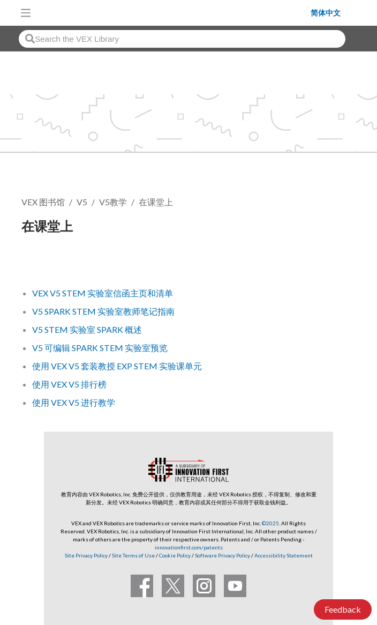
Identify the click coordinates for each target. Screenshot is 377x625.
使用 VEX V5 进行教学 (73, 402)
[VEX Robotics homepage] (173, 12)
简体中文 (326, 13)
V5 (82, 202)
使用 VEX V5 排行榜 (69, 384)
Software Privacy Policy (222, 555)
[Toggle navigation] (26, 12)
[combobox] (182, 39)
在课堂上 (156, 202)
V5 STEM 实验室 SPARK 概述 (87, 329)
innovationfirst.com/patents (189, 547)
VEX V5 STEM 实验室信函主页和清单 (102, 293)
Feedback (343, 609)
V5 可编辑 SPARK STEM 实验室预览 (100, 348)
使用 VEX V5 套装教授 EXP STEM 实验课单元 (117, 366)
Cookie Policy (175, 555)
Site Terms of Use (133, 555)
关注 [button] (36, 262)
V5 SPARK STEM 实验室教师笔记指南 (103, 311)
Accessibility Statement (283, 555)
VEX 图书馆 (43, 202)
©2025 (270, 523)
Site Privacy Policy (86, 555)
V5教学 (113, 202)
